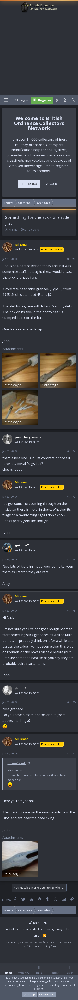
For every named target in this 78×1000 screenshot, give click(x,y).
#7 (74, 753)
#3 (74, 496)
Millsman (13, 229)
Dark (34, 923)
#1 (74, 259)
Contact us (11, 929)
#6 (74, 702)
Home (35, 935)
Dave (54, 946)
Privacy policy (54, 929)
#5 (74, 610)
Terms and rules (31, 929)
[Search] (73, 100)
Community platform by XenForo (39, 942)
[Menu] (6, 100)
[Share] (68, 259)
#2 (74, 451)
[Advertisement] (38, 54)
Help (69, 929)
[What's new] (64, 100)
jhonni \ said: (17, 763)
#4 (74, 559)
